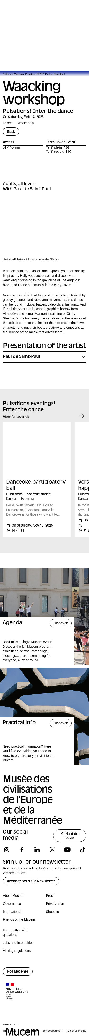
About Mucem (13, 895)
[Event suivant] (81, 416)
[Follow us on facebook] (21, 849)
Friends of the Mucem (19, 919)
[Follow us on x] (52, 849)
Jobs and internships (18, 943)
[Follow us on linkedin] (37, 849)
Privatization (55, 903)
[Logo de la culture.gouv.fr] (17, 992)
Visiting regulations (17, 951)
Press (50, 895)
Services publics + (52, 1030)
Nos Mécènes (17, 972)
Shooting (52, 911)
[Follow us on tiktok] (82, 849)
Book (11, 132)
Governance (12, 903)
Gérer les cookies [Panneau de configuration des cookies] (77, 1030)
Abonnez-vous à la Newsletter (31, 881)
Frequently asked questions (15, 932)
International (12, 911)
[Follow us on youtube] (67, 849)
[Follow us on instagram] (6, 849)
